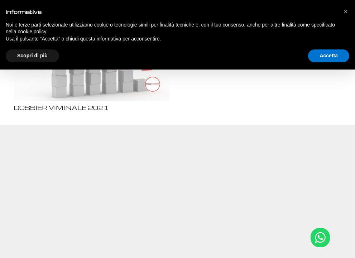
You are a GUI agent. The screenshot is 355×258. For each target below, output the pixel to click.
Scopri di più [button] (32, 55)
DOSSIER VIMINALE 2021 (61, 107)
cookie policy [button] (32, 31)
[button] (345, 11)
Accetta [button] (329, 55)
